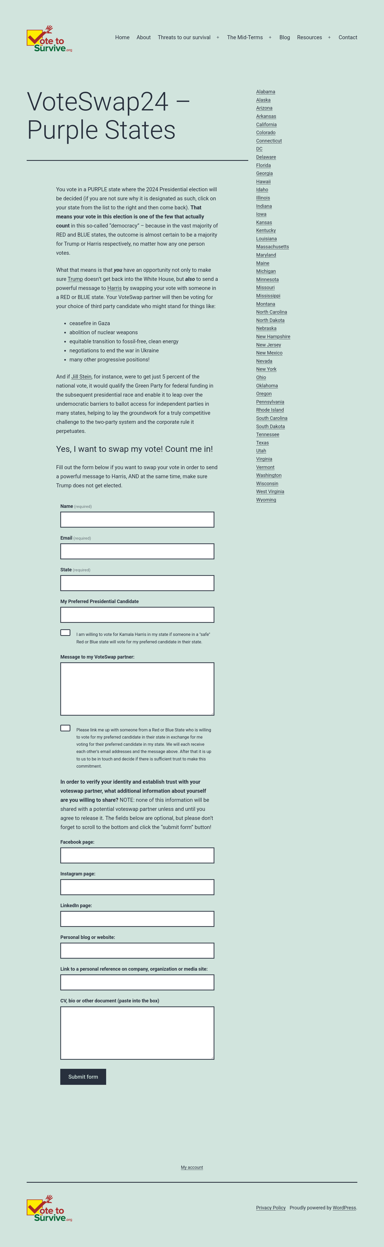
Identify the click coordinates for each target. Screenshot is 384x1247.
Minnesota (267, 279)
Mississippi (268, 295)
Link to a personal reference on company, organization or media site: (134, 969)
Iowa (261, 214)
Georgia (264, 173)
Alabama (265, 91)
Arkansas (266, 116)
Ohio (261, 377)
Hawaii (263, 181)
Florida (263, 165)
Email (75, 538)
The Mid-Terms (245, 37)
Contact (348, 37)
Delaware (266, 157)
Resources (309, 37)
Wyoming (266, 500)
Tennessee (267, 434)
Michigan (266, 271)
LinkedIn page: (76, 905)
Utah (261, 450)
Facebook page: (77, 842)
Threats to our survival (184, 37)
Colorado (266, 132)
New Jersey (268, 345)
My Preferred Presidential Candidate (99, 601)
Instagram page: (77, 874)
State (75, 569)
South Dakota (270, 426)
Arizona (264, 108)
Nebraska (266, 328)
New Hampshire (273, 336)
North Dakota (270, 320)
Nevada (264, 361)
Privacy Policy (271, 1207)
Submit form (83, 1077)
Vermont (265, 467)
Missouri (265, 287)
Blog (284, 37)
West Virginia (270, 491)
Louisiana (266, 238)
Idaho (262, 189)
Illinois (263, 198)
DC (259, 149)
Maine (262, 263)
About (144, 37)
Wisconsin (267, 483)
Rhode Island (270, 410)
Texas (262, 442)
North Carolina (271, 312)
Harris (114, 288)
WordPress (344, 1207)
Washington (269, 475)
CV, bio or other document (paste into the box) (109, 1000)
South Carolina (271, 418)
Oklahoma (267, 385)
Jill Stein (81, 376)
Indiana (264, 206)
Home (122, 37)
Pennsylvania (270, 402)
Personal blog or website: (87, 937)
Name (76, 506)
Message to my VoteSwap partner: (97, 657)
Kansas (264, 222)
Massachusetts (272, 246)
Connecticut (269, 141)
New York (266, 369)
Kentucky (266, 230)
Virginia (264, 459)
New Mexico (269, 353)
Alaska (263, 100)
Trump (75, 279)
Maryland (266, 255)
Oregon (264, 393)
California (266, 124)
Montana (265, 304)
